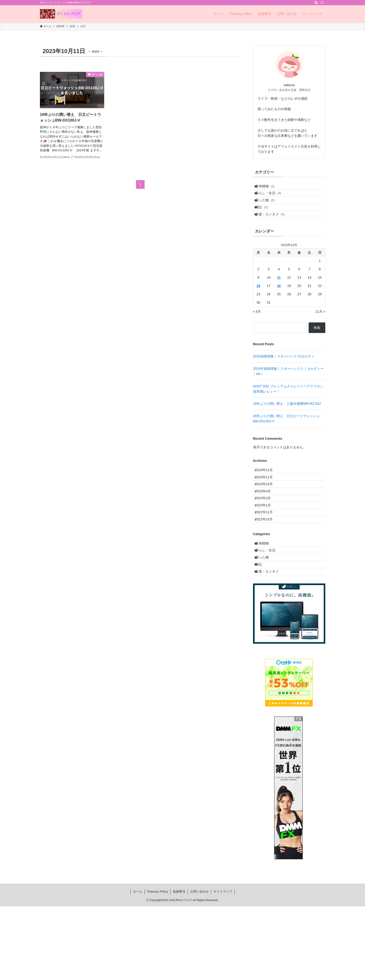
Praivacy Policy (157, 943)
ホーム (137, 943)
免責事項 (179, 943)
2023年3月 (266, 525)
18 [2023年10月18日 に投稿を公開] (279, 300)
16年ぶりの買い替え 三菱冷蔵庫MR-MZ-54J (287, 418)
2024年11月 (267, 486)
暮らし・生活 (272, 197)
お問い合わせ (199, 943)
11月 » (320, 326)
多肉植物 (268, 187)
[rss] (316, 2)
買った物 (268, 207)
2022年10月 (267, 555)
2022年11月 (267, 545)
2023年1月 (266, 535)
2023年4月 (266, 515)
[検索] (322, 2)
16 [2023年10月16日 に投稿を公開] (258, 300)
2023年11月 (267, 496)
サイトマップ (223, 943)
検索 (317, 342)
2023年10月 (267, 506)
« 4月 (257, 326)
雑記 (265, 217)
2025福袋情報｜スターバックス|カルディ (284, 371)
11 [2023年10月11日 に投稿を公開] (279, 292)
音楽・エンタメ (273, 227)
